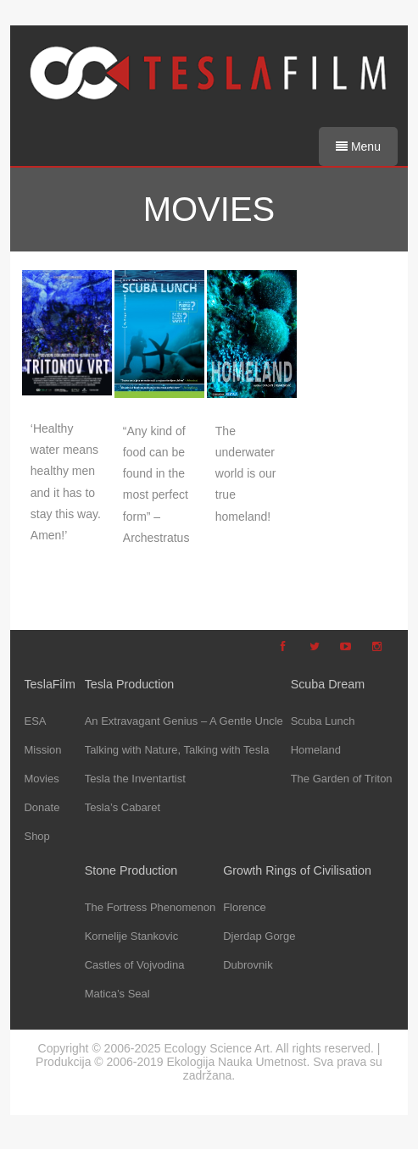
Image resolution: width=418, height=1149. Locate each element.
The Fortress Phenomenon (150, 907)
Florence (244, 907)
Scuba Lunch (323, 721)
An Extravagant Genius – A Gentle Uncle (184, 721)
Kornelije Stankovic (132, 936)
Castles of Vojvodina (135, 964)
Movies (41, 778)
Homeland (316, 749)
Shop (36, 836)
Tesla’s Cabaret (122, 807)
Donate (41, 807)
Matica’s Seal (117, 993)
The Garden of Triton (342, 778)
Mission (42, 749)
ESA (35, 721)
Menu (358, 146)
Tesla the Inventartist (135, 778)
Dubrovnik (248, 964)
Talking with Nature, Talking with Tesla (177, 749)
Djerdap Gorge (259, 936)
